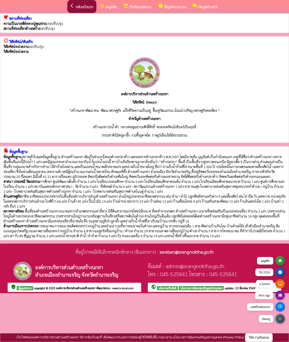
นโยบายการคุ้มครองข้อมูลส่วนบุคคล (201, 288)
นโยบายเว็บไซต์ (167, 288)
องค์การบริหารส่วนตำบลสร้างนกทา (76, 288)
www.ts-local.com (122, 288)
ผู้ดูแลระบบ (25, 288)
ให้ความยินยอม (259, 337)
